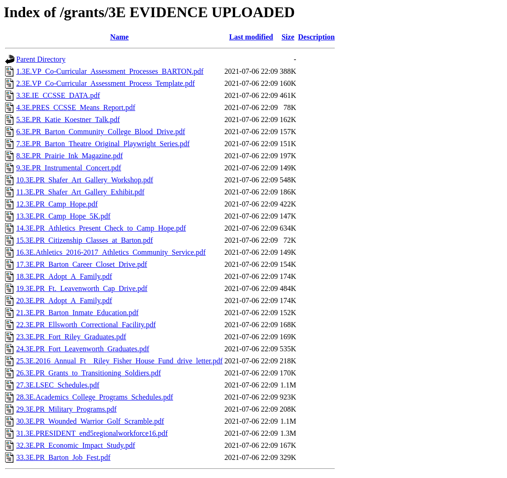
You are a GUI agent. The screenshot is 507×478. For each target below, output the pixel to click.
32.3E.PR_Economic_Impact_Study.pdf (75, 445)
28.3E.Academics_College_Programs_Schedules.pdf (94, 397)
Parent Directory (40, 59)
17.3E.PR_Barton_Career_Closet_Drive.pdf (81, 264)
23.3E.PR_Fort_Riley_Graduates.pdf (71, 337)
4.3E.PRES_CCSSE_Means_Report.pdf (75, 107)
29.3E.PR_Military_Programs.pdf (66, 409)
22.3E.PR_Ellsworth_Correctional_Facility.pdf (86, 325)
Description (316, 37)
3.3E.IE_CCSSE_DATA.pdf (58, 95)
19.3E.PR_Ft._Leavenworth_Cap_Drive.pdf (82, 288)
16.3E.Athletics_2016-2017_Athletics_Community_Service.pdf (110, 252)
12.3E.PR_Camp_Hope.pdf (57, 204)
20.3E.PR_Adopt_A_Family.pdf (64, 300)
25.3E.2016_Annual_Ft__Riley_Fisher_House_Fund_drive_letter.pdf (119, 361)
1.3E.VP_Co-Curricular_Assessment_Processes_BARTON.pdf (110, 71)
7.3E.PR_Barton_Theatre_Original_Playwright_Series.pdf (103, 144)
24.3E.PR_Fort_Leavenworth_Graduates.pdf (82, 349)
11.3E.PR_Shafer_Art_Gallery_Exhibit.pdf (80, 192)
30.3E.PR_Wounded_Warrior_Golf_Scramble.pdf (90, 421)
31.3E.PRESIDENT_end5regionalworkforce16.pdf (92, 433)
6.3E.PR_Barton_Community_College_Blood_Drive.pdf (100, 132)
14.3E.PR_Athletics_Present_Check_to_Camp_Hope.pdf (101, 228)
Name (119, 37)
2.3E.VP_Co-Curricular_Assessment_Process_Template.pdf (105, 83)
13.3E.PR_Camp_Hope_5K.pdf (63, 216)
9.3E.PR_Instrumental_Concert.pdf (68, 168)
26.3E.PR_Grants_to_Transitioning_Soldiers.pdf (88, 373)
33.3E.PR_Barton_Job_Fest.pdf (63, 457)
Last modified (251, 37)
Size (288, 37)
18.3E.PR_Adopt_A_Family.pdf (64, 276)
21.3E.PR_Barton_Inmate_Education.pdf (77, 313)
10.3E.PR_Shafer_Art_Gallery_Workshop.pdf (84, 180)
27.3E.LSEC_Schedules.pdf (57, 385)
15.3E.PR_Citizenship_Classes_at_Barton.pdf (84, 240)
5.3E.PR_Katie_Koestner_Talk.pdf (68, 119)
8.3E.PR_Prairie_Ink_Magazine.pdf (69, 156)
